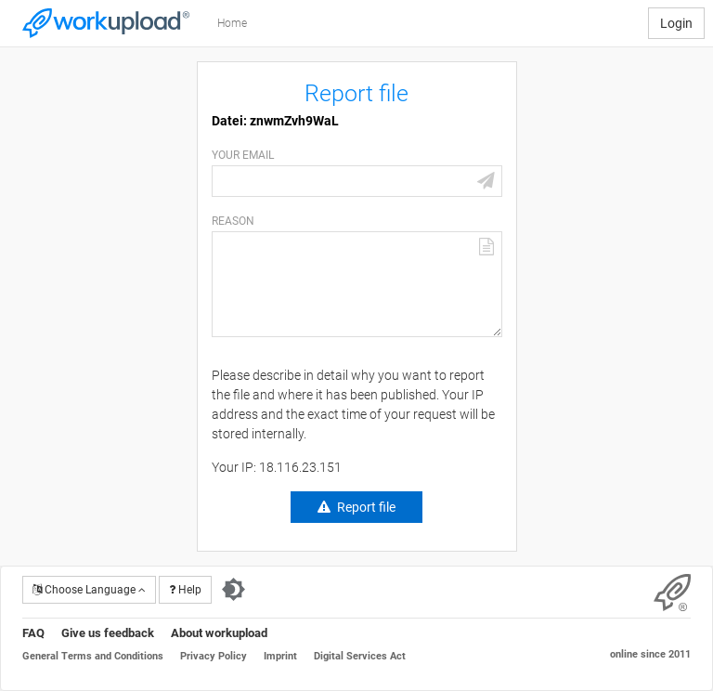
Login (676, 23)
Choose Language (89, 589)
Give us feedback (107, 633)
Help (185, 589)
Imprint (280, 656)
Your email (243, 155)
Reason (233, 221)
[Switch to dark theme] (233, 589)
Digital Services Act (360, 656)
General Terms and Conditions (92, 656)
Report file (366, 507)
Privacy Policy (213, 656)
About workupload (219, 633)
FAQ (33, 633)
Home (232, 23)
